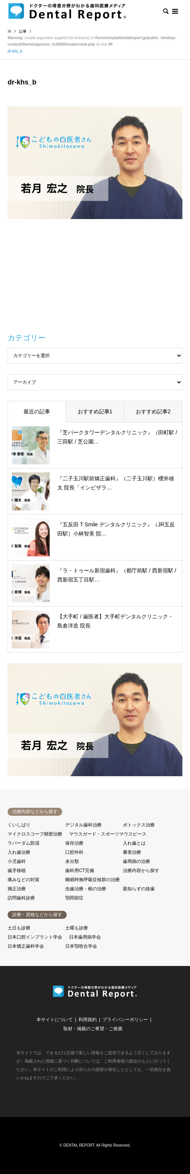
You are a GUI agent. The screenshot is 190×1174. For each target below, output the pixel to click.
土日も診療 (19, 928)
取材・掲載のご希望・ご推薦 (92, 1028)
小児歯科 (17, 861)
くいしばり (19, 825)
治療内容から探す (141, 870)
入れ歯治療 (19, 852)
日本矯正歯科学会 (26, 946)
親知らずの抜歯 (139, 888)
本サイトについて (54, 1019)
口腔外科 (74, 852)
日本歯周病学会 (85, 937)
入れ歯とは (134, 843)
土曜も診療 (76, 928)
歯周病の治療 (136, 861)
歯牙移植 (17, 870)
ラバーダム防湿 (23, 843)
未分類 (72, 861)
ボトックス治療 (139, 825)
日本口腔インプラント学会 (35, 937)
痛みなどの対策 (23, 879)
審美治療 (132, 852)
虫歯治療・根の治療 (85, 888)
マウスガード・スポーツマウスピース (107, 834)
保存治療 (74, 843)
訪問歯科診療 (21, 898)
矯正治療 (17, 888)
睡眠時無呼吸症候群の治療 (92, 879)
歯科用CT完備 (79, 870)
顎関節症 (74, 898)
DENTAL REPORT (78, 1145)
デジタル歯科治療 (83, 825)
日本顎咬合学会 (81, 946)
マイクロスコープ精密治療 (35, 834)
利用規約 (88, 1019)
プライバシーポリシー (125, 1019)
